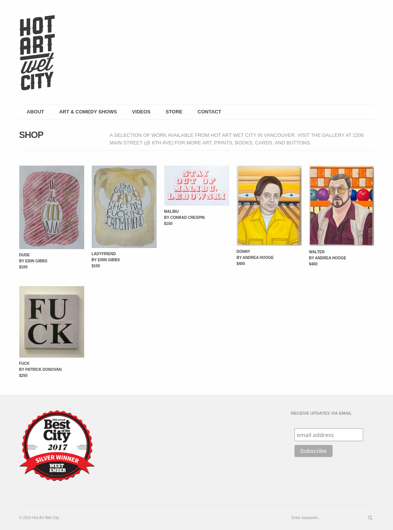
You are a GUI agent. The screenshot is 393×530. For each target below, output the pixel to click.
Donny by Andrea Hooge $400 (255, 258)
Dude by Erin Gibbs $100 (33, 261)
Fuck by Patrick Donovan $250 (40, 369)
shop (31, 135)
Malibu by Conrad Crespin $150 (184, 217)
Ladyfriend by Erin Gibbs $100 (106, 260)
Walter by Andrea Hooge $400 (328, 258)
